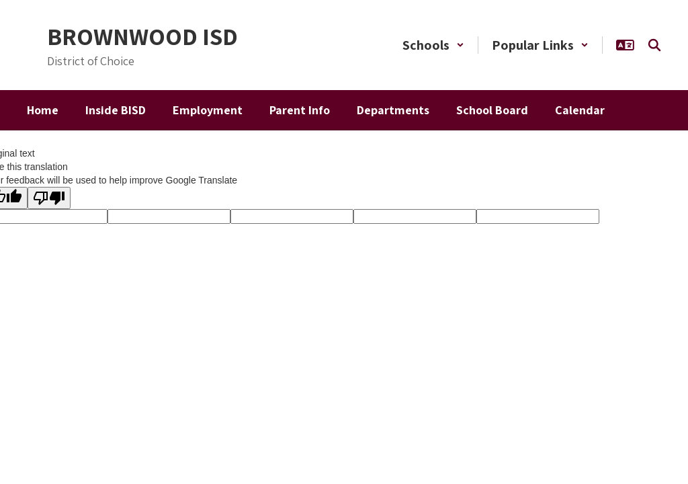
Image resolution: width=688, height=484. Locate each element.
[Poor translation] (49, 198)
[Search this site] (654, 45)
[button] (433, 45)
